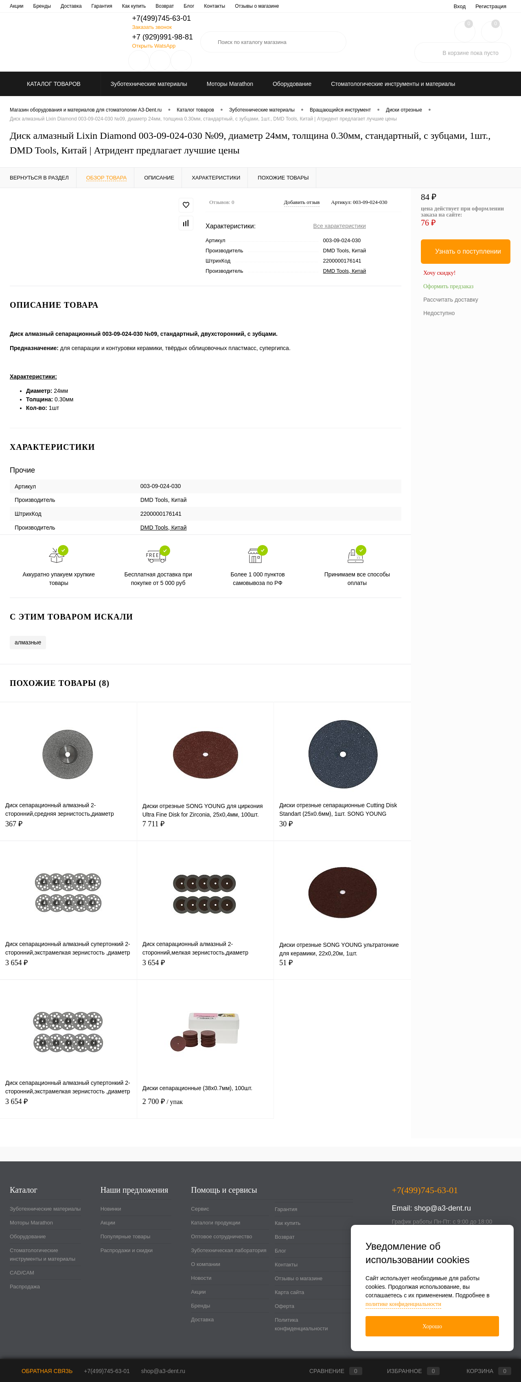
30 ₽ (342, 828)
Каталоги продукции (59, 6)
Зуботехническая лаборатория (193, 6)
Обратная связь (41, 1371)
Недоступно (439, 313)
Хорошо (432, 1326)
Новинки (111, 1209)
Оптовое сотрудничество (120, 6)
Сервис (18, 6)
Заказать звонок (151, 27)
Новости (283, 6)
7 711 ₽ (205, 828)
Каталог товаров (53, 84)
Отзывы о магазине (298, 1278)
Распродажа (25, 1286)
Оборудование (28, 1236)
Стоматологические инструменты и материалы (42, 1254)
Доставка (202, 1319)
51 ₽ (342, 967)
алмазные (28, 642)
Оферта (284, 1306)
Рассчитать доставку (450, 299)
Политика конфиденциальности (301, 1324)
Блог (280, 1251)
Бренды (200, 1306)
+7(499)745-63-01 (106, 1371)
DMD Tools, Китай (344, 271)
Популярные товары (126, 1236)
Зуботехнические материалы (45, 1209)
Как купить (287, 1223)
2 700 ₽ (205, 1106)
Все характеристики (339, 226)
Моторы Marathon (31, 1223)
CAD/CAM (22, 1273)
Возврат (285, 1237)
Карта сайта (289, 1292)
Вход (460, 6)
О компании (250, 6)
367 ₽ (68, 828)
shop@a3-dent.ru (442, 1208)
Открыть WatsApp (153, 46)
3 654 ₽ (68, 967)
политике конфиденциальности (403, 1304)
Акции (108, 1223)
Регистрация (490, 6)
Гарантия (286, 1209)
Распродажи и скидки (127, 1250)
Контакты (286, 1265)
